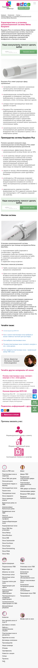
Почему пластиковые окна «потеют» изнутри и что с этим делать (20, 345)
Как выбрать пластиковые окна (14, 340)
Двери (22, 471)
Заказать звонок (24, 8)
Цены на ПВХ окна (8, 471)
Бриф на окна (34, 402)
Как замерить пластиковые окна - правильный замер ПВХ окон (19, 351)
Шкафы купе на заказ (27, 619)
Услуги (22, 563)
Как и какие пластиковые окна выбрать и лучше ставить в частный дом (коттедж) (18, 335)
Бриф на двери (35, 409)
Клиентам (5, 617)
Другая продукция (8, 563)
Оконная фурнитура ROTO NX (11, 330)
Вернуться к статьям (11, 414)
